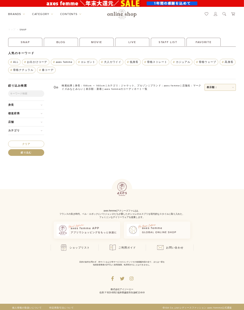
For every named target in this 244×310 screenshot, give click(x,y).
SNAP (23, 29)
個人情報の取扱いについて (27, 308)
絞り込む (26, 152)
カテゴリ (14, 130)
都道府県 (14, 113)
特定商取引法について (61, 308)
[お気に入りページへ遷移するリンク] (206, 14)
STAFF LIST (168, 42)
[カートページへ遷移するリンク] (233, 14)
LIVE (132, 42)
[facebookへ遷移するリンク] (112, 278)
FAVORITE (204, 42)
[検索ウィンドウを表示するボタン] (224, 14)
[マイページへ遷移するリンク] (215, 14)
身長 (11, 104)
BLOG (61, 42)
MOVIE (96, 42)
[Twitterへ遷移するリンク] (122, 278)
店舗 (11, 122)
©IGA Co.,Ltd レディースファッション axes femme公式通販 (197, 308)
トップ (12, 29)
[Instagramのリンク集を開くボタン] (131, 278)
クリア (26, 144)
